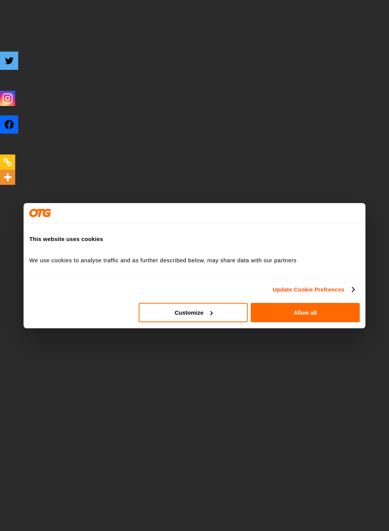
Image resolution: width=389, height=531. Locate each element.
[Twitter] (14, 66)
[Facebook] (14, 130)
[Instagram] (7, 98)
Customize (194, 312)
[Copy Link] (7, 162)
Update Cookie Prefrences (308, 289)
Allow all (305, 312)
